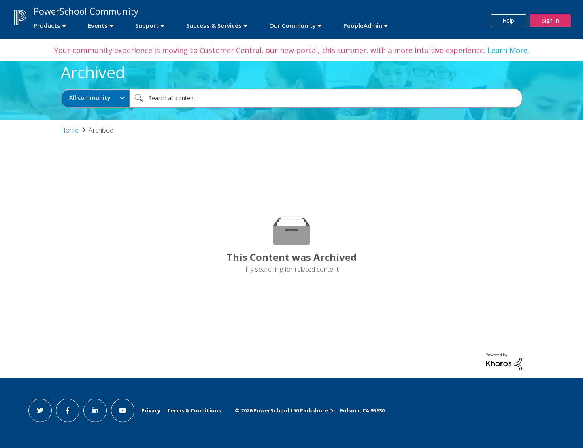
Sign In (550, 20)
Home (70, 130)
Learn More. (507, 50)
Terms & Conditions (194, 410)
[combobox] (326, 98)
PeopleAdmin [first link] (362, 25)
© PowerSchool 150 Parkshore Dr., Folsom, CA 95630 (310, 410)
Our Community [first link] (292, 25)
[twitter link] (40, 410)
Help (508, 20)
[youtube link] (122, 410)
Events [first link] (98, 25)
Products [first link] (47, 25)
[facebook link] (67, 410)
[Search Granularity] (95, 98)
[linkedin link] (95, 410)
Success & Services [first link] (214, 25)
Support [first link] (147, 25)
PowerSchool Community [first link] (86, 11)
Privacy (150, 410)
